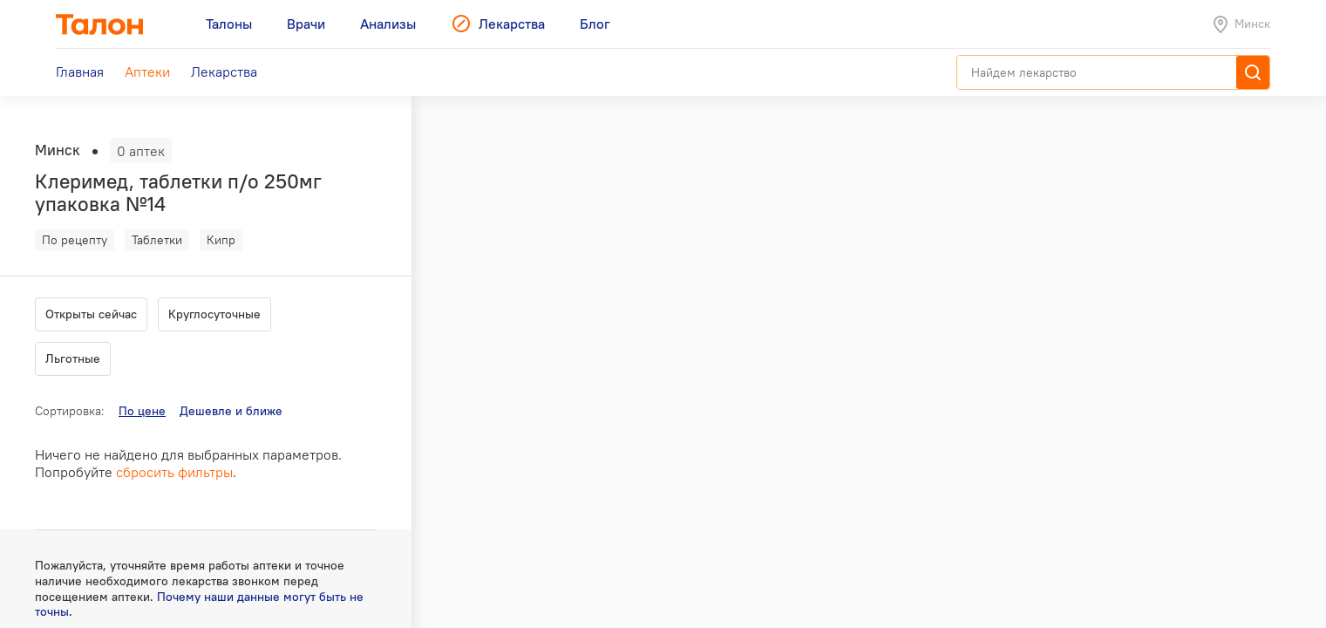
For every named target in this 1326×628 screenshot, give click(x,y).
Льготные (72, 358)
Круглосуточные (214, 314)
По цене (142, 411)
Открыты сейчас (91, 314)
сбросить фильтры (174, 472)
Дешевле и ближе (231, 411)
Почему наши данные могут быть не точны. (199, 604)
